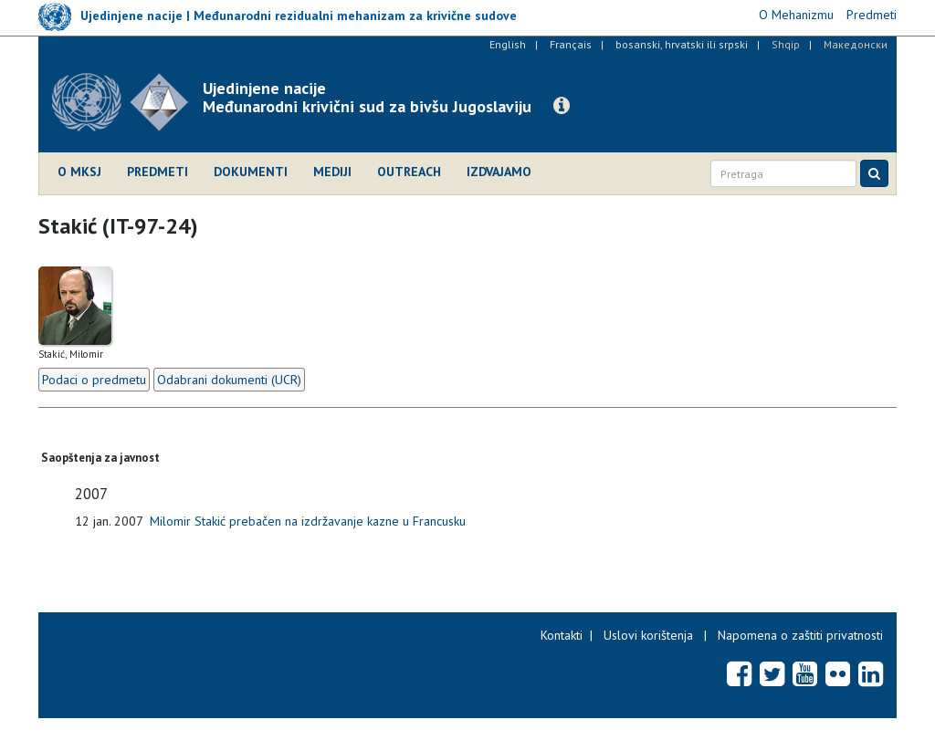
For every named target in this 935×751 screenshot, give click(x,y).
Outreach (409, 171)
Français (571, 44)
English (507, 44)
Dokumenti (251, 171)
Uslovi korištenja (648, 635)
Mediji (332, 171)
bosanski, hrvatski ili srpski (681, 44)
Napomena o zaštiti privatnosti (800, 635)
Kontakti (562, 635)
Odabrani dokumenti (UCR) (229, 379)
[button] (561, 105)
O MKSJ (79, 171)
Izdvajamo (499, 171)
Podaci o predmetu (94, 379)
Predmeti (157, 171)
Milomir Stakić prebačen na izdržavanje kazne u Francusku (308, 521)
